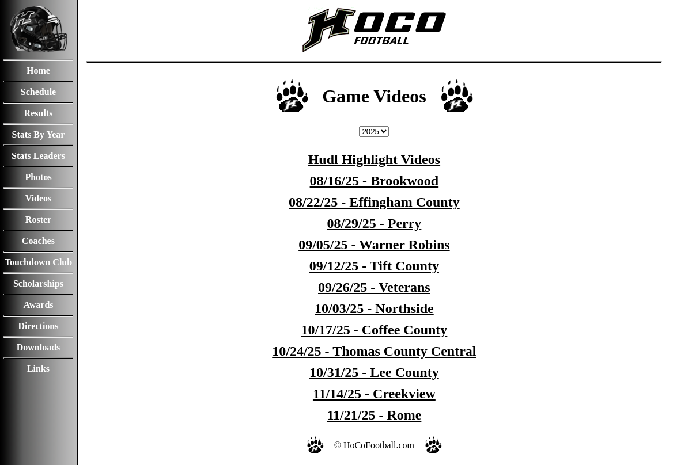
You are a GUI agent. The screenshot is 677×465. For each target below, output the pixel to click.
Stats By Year (38, 134)
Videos (38, 198)
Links (38, 368)
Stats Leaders (38, 156)
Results (38, 113)
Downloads (38, 347)
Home (38, 70)
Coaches (38, 241)
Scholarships (38, 283)
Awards (38, 305)
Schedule (38, 92)
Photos (38, 177)
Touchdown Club (38, 262)
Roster (38, 219)
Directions (38, 326)
